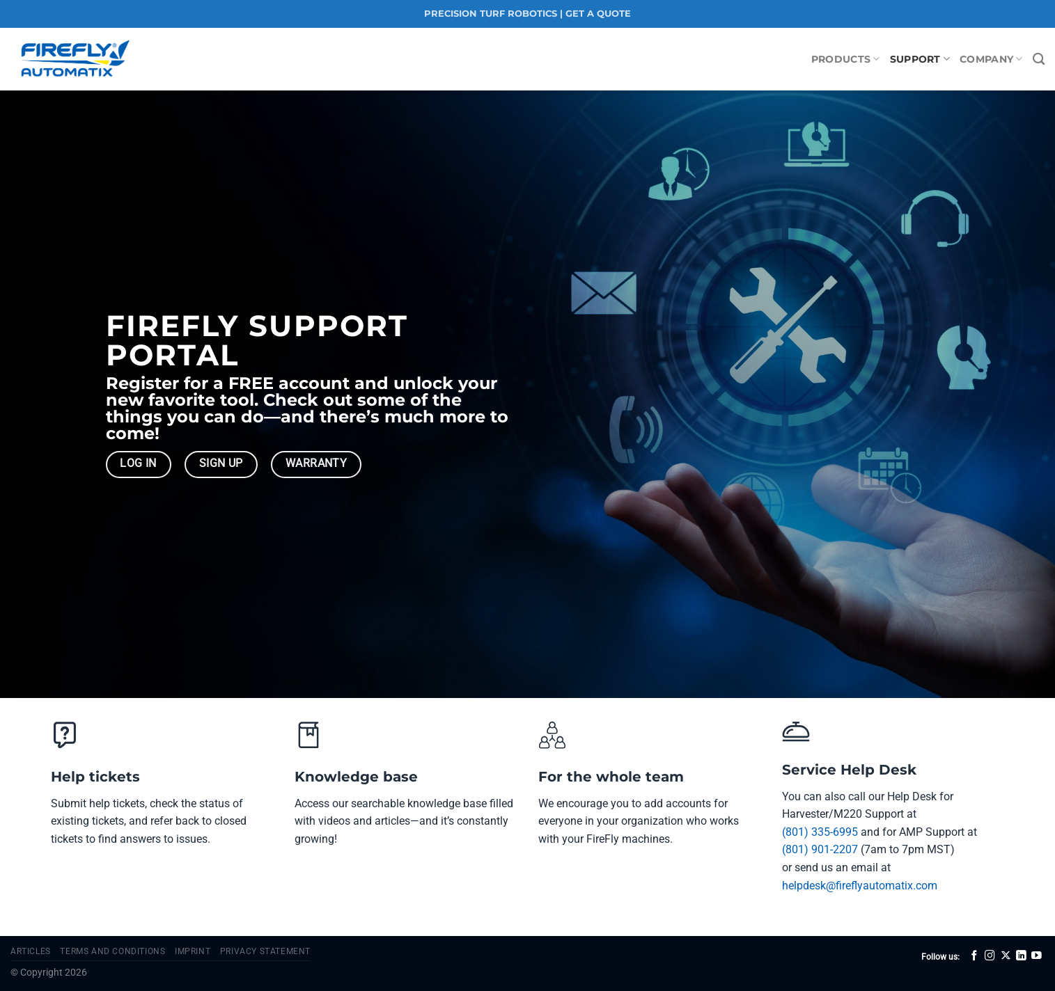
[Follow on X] (1006, 956)
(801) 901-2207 (820, 849)
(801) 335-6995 (820, 832)
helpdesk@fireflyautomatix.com (859, 885)
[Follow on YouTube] (1036, 956)
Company (991, 58)
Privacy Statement (265, 951)
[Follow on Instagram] (990, 956)
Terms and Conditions (112, 951)
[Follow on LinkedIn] (1021, 956)
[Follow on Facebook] (974, 956)
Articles (30, 951)
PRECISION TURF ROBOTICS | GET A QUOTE (527, 13)
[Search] (1039, 59)
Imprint (192, 951)
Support (920, 58)
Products (845, 58)
